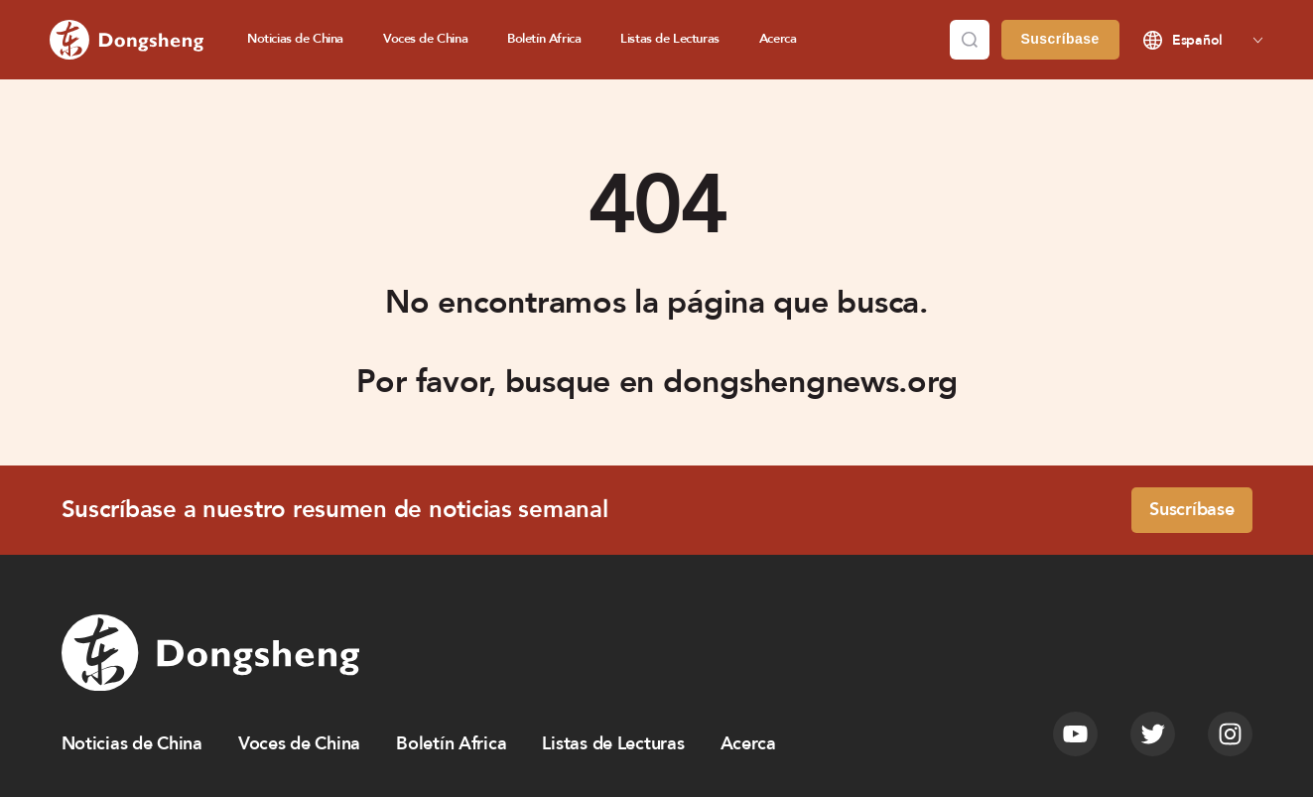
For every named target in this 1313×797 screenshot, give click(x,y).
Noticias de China (295, 39)
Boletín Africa (544, 39)
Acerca (778, 39)
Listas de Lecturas (670, 39)
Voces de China (425, 39)
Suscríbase (1060, 39)
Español (1197, 40)
